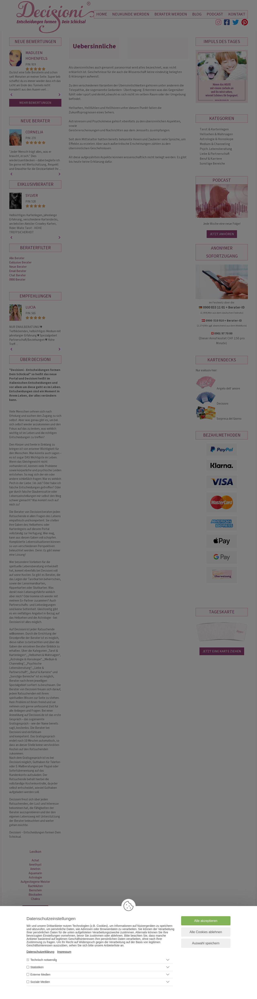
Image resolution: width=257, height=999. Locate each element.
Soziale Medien (40, 982)
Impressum (64, 951)
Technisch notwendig (43, 959)
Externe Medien (40, 974)
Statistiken (37, 967)
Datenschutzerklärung (40, 951)
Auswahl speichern (205, 943)
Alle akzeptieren (205, 921)
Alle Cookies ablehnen (205, 932)
